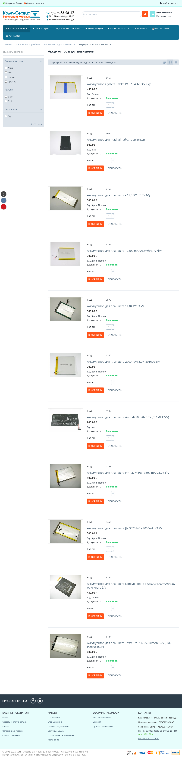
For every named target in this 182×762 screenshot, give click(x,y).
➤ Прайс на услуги (118, 28)
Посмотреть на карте (148, 738)
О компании (54, 717)
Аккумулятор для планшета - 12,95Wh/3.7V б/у (118, 195)
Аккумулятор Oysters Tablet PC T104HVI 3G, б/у (119, 84)
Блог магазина (55, 721)
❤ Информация (94, 28)
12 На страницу (106, 62)
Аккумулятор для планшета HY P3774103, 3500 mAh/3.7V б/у (128, 473)
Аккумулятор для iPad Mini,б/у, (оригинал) (116, 139)
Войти (5, 717)
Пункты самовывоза (103, 726)
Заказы (5, 726)
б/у (8, 116)
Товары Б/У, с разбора (28, 44)
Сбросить (38, 124)
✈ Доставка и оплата (68, 28)
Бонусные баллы (13, 3)
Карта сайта (53, 739)
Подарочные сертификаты (61, 735)
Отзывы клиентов (35, 3)
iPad (8, 72)
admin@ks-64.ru (146, 734)
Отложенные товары (12, 730)
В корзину (95, 113)
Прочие (10, 81)
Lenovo (10, 76)
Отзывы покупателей (58, 726)
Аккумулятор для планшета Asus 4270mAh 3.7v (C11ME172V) (128, 417)
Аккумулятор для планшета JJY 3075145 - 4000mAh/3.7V (124, 528)
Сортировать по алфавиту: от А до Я (72, 62)
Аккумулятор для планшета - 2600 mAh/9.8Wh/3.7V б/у (124, 251)
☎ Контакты (13, 36)
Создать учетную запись (14, 721)
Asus (9, 67)
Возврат (97, 721)
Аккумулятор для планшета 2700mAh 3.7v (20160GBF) (123, 361)
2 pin (9, 96)
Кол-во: (91, 104)
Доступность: (94, 98)
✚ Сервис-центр (42, 28)
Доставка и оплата (102, 717)
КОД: (89, 77)
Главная (7, 44)
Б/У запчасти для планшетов (59, 44)
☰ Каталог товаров (17, 28)
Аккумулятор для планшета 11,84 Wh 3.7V (115, 306)
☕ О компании (160, 28)
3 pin (9, 101)
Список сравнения (11, 735)
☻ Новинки (140, 28)
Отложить (115, 113)
